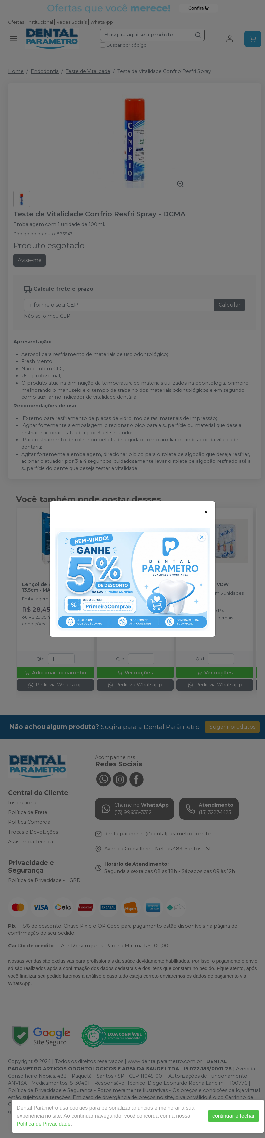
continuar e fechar (233, 1116)
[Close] (206, 512)
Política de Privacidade (44, 1124)
